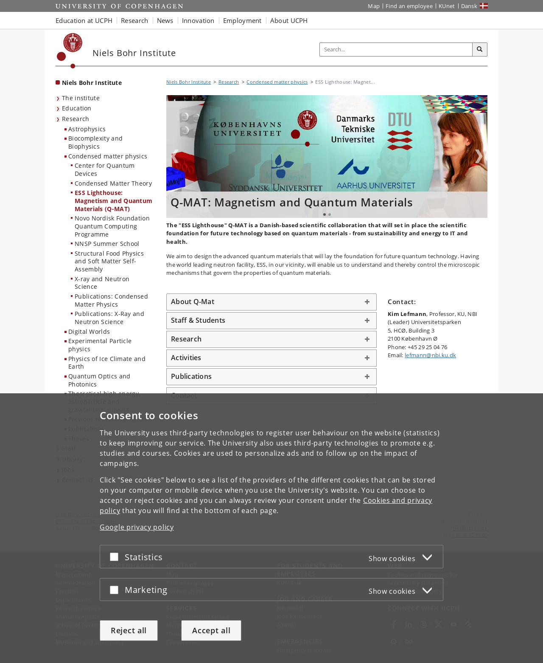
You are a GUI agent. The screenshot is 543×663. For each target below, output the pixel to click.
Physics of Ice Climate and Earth (107, 363)
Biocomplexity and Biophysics (95, 142)
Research (75, 119)
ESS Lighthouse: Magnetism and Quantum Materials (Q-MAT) (113, 200)
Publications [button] (191, 376)
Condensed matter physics (107, 156)
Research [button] (134, 20)
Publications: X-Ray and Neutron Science (109, 318)
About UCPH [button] (289, 20)
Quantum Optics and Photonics (99, 380)
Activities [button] (186, 357)
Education (77, 108)
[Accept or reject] (116, 557)
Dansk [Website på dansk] (469, 6)
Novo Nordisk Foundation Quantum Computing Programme (112, 226)
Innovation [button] (198, 20)
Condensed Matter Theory (113, 183)
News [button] (165, 20)
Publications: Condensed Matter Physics (111, 300)
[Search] (479, 49)
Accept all (211, 630)
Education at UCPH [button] (84, 20)
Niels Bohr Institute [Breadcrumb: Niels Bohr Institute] (188, 82)
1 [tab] (324, 214)
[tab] (271, 302)
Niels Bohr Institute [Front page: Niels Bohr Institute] (92, 83)
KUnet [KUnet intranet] (447, 6)
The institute (81, 98)
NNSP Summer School (107, 244)
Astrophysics (87, 129)
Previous (174, 156)
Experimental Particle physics (100, 345)
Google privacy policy (137, 527)
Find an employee (409, 6)
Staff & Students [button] (198, 320)
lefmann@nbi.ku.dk (430, 355)
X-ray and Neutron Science (102, 283)
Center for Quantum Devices (104, 169)
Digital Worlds (89, 331)
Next (478, 156)
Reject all (129, 630)
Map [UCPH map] (374, 6)
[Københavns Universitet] (70, 50)
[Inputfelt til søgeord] (396, 49)
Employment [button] (242, 20)
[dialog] (271, 528)
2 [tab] (329, 214)
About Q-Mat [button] (192, 301)
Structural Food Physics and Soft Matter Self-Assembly (109, 261)
